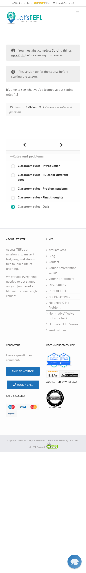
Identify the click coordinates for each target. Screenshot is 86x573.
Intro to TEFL (58, 291)
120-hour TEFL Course (40, 107)
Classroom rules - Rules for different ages (43, 177)
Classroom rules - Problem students (43, 188)
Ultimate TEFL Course (63, 324)
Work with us (57, 330)
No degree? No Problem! (59, 305)
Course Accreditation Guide (63, 270)
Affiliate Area (57, 250)
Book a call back (22, 3)
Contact (54, 262)
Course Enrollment (61, 279)
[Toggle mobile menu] (78, 13)
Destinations (57, 285)
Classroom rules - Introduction (39, 166)
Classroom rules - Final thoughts (40, 197)
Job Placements (59, 297)
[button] (74, 561)
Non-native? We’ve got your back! (61, 315)
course (53, 72)
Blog (52, 256)
